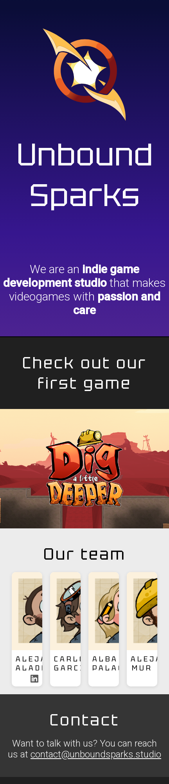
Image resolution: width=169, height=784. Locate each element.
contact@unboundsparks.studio (96, 754)
